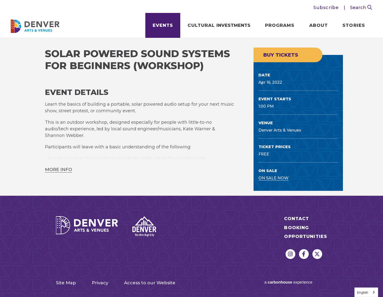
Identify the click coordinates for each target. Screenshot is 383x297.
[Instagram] (290, 254)
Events (163, 25)
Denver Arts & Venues (35, 25)
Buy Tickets (280, 55)
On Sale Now (273, 178)
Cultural (219, 25)
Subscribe (326, 7)
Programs (280, 25)
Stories (353, 25)
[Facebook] (304, 254)
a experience (288, 282)
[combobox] (366, 292)
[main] (191, 117)
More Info (58, 169)
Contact (296, 218)
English (362, 292)
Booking (296, 227)
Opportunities (305, 236)
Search (361, 7)
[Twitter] (317, 254)
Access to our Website (149, 283)
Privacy (100, 283)
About (318, 25)
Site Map (66, 283)
